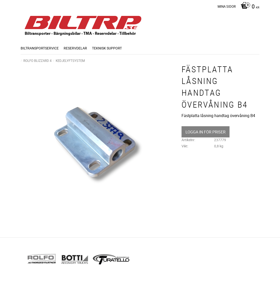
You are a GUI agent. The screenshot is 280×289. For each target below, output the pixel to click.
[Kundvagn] (248, 7)
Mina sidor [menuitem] (227, 6)
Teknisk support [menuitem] (107, 48)
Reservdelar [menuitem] (75, 48)
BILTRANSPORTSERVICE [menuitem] (40, 48)
